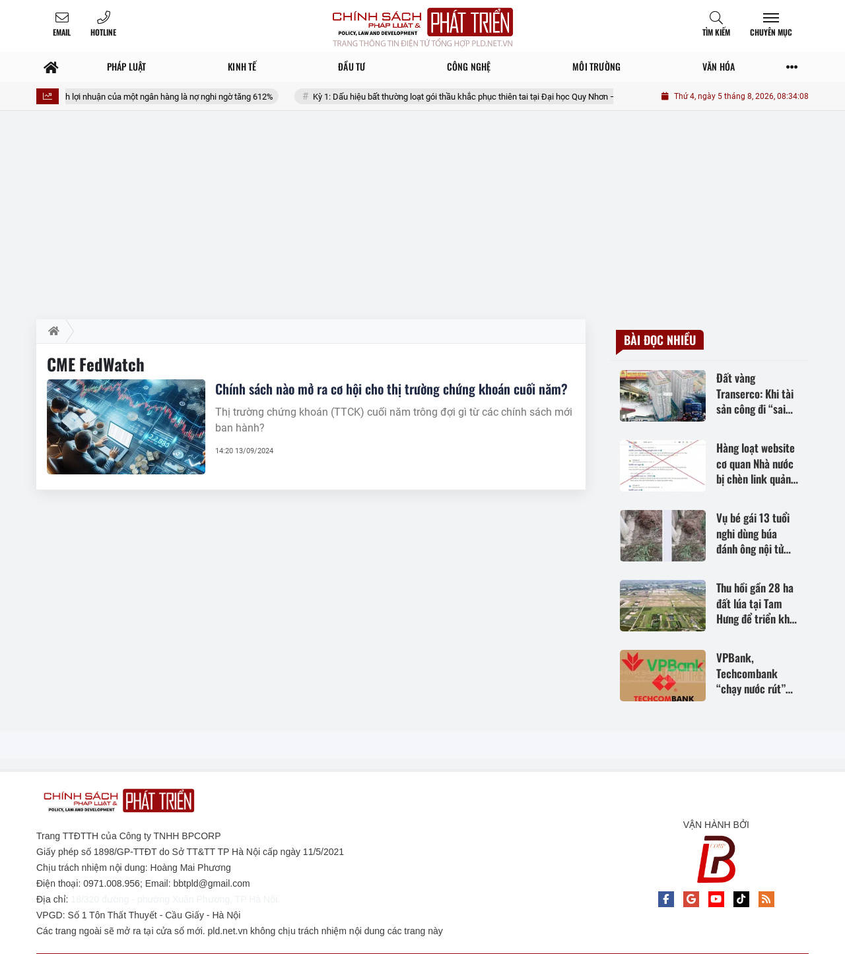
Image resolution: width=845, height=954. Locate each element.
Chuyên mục (771, 32)
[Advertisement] (422, 220)
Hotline (103, 32)
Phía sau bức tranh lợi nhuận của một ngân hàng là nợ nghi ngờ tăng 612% (157, 97)
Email (62, 32)
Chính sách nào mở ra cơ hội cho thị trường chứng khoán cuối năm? (391, 388)
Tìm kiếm (716, 32)
